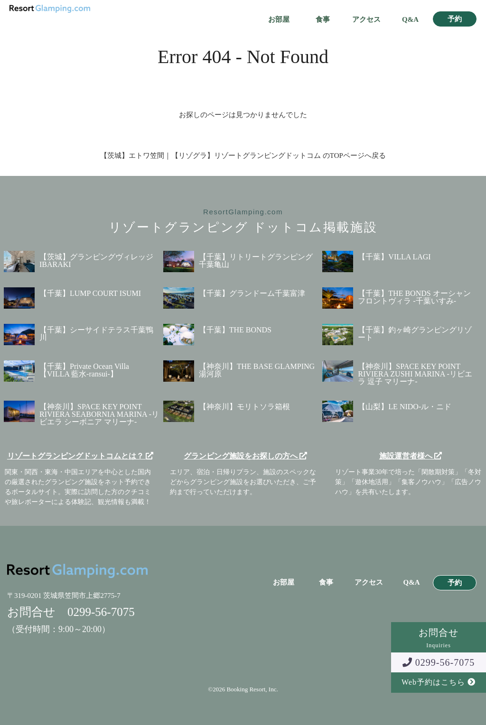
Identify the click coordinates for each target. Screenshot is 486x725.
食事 (323, 19)
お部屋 (279, 19)
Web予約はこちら (439, 682)
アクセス (366, 19)
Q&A (410, 19)
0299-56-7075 (438, 662)
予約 (455, 19)
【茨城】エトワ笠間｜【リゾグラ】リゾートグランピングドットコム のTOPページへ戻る (243, 155)
